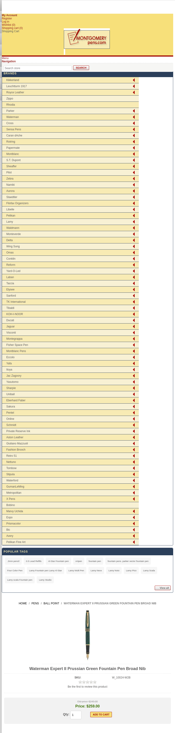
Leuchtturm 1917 (16, 86)
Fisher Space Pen (17, 345)
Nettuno (11, 462)
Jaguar (10, 326)
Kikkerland (12, 80)
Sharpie (11, 388)
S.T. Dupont (13, 160)
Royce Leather (15, 92)
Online (10, 418)
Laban (10, 277)
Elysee (10, 289)
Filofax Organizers (17, 203)
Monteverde (13, 234)
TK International (16, 301)
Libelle (10, 209)
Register (7, 18)
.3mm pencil (13, 561)
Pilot (9, 172)
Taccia (10, 283)
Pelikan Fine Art (16, 542)
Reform (10, 264)
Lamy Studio (45, 580)
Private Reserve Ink (18, 431)
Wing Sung (13, 246)
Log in (5, 21)
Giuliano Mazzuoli (17, 443)
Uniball (10, 394)
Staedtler (11, 197)
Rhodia (10, 104)
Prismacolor (13, 523)
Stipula (10, 474)
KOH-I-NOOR (14, 314)
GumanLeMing (15, 486)
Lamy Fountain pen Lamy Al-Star (45, 570)
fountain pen (95, 561)
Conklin (10, 258)
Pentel (10, 412)
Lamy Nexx (96, 570)
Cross (9, 123)
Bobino (10, 505)
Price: (80, 706)
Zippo (9, 98)
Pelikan (10, 215)
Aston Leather (14, 437)
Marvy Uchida (14, 511)
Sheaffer (11, 166)
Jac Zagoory (13, 375)
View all (164, 588)
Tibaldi (10, 308)
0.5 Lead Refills (33, 561)
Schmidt (11, 425)
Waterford (12, 480)
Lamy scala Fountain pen (19, 580)
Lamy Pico (131, 570)
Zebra (9, 178)
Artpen (78, 561)
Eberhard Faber (16, 400)
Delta (9, 240)
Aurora (10, 191)
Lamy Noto (113, 570)
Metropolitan (13, 492)
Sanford (11, 295)
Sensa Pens (13, 129)
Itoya (9, 369)
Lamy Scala (149, 570)
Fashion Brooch (16, 449)
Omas (10, 252)
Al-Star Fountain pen (58, 561)
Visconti (11, 332)
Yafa (9, 363)
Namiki (10, 184)
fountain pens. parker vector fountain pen (128, 561)
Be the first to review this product (87, 686)
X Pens (10, 499)
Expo (9, 517)
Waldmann (12, 228)
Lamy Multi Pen (76, 570)
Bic (8, 529)
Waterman (12, 117)
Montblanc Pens (16, 351)
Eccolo (10, 357)
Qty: (66, 714)
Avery (9, 535)
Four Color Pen (15, 570)
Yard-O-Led (13, 271)
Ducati (10, 320)
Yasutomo (12, 381)
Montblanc (12, 154)
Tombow (11, 468)
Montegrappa (14, 338)
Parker (10, 110)
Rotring (10, 141)
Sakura (10, 406)
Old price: (82, 701)
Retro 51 (11, 455)
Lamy (9, 221)
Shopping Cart (10, 31)
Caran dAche (14, 135)
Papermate (13, 147)
